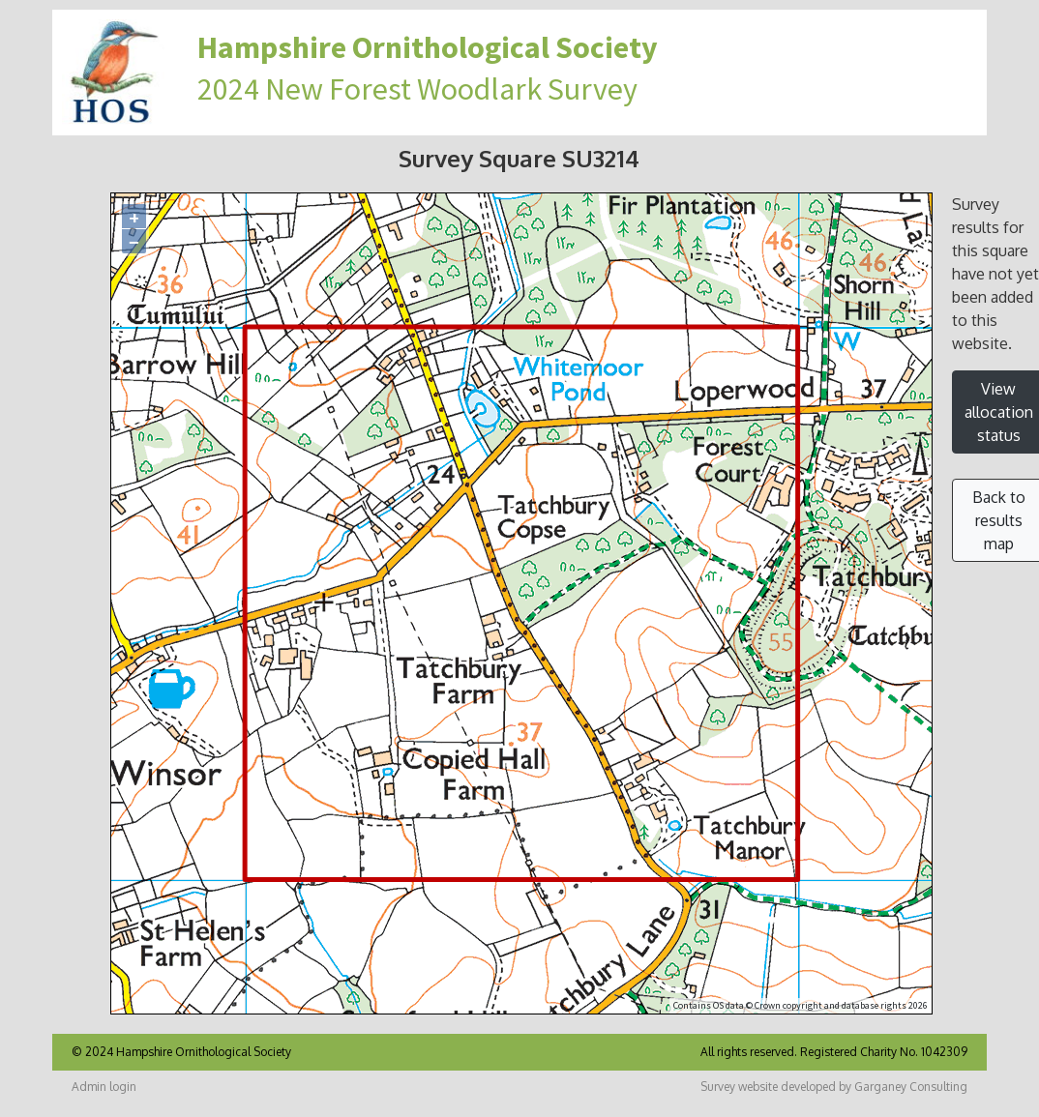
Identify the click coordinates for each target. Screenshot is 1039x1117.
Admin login (104, 1086)
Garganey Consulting (910, 1086)
